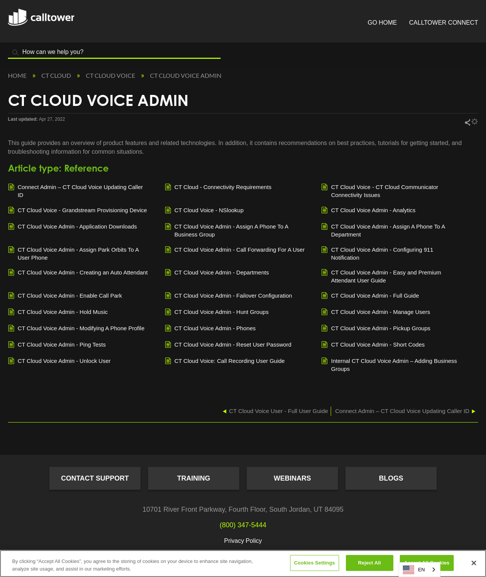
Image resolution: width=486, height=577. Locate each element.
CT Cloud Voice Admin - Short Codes (372, 345)
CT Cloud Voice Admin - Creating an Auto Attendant (78, 272)
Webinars (292, 478)
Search (15, 52)
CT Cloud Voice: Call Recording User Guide (225, 361)
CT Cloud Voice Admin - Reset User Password (228, 345)
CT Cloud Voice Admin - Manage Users (375, 312)
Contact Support (95, 478)
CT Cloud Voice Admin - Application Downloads (72, 227)
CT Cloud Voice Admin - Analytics (368, 210)
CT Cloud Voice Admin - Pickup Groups (375, 328)
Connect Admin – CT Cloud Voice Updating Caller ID (75, 190)
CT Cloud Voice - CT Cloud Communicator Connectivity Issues (379, 190)
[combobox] (419, 569)
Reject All (369, 563)
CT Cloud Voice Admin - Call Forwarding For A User (235, 250)
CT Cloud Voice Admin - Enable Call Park (65, 296)
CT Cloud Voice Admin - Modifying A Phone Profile (76, 328)
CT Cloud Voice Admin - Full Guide (370, 296)
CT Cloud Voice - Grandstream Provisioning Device (77, 210)
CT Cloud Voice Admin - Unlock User (59, 361)
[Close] (473, 563)
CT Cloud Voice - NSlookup (204, 210)
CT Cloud (56, 75)
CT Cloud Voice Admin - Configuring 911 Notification (377, 253)
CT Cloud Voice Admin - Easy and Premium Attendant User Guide (381, 276)
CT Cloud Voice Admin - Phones (210, 328)
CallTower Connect (443, 22)
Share (467, 122)
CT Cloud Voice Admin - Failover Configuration (228, 296)
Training (193, 478)
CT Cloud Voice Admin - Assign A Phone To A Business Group (226, 230)
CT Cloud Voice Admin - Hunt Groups (217, 312)
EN (414, 569)
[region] (243, 563)
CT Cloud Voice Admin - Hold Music (58, 312)
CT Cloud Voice (111, 75)
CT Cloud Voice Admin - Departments (217, 272)
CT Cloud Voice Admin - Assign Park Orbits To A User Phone (73, 253)
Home (18, 75)
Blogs (391, 478)
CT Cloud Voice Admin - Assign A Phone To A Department (383, 230)
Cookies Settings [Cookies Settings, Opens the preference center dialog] (314, 563)
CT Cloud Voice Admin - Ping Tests (57, 345)
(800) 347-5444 (242, 525)
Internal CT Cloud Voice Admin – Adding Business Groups (389, 364)
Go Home (382, 22)
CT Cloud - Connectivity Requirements (218, 187)
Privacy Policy (243, 541)
